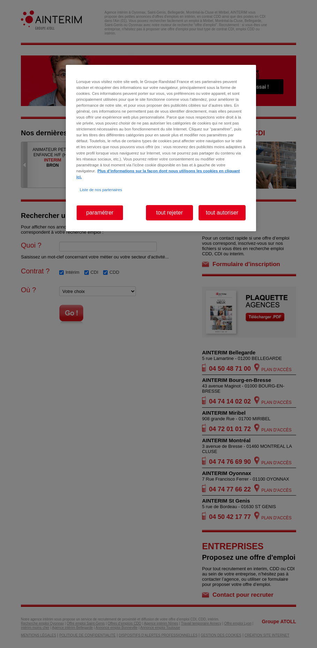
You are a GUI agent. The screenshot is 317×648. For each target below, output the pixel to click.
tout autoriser (222, 213)
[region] (161, 148)
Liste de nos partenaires (101, 190)
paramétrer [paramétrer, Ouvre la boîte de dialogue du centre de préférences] (99, 213)
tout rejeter (169, 213)
